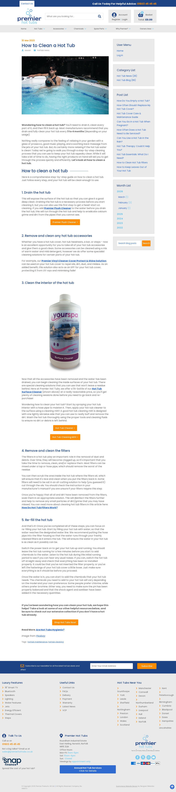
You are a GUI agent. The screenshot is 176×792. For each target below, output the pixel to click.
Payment (66, 698)
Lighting (7, 698)
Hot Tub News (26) (127, 75)
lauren (28, 50)
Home (23, 28)
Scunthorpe (123, 690)
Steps (6, 717)
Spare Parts (101, 28)
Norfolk (141, 721)
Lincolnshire (165, 726)
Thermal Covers (12, 714)
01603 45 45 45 (146, 4)
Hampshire (166, 721)
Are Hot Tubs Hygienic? (50, 629)
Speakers (8, 695)
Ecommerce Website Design (126, 786)
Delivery (65, 695)
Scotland (123, 724)
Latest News (67, 706)
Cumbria (165, 705)
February (123, 202)
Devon (140, 695)
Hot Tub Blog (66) (126, 80)
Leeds (121, 698)
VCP (63, 710)
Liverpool (142, 710)
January (122, 208)
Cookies (157, 751)
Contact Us (27, 3)
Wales (121, 721)
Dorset (164, 713)
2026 (134, 200)
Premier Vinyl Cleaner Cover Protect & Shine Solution (74, 261)
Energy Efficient (11, 710)
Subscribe (146, 666)
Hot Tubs (40, 28)
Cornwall (142, 692)
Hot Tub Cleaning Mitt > (65, 437)
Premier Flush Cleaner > (65, 222)
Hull (139, 714)
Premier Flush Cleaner (57, 208)
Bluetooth (8, 691)
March (121, 197)
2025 (120, 214)
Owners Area (147, 28)
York (121, 695)
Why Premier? (124, 28)
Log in (120, 55)
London (122, 717)
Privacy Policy (141, 751)
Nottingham (123, 708)
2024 (120, 218)
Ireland (141, 717)
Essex (163, 717)
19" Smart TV (10, 687)
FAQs (64, 691)
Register (117, 19)
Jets (5, 706)
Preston (122, 713)
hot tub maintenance (37, 641)
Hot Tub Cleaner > (65, 428)
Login (124, 19)
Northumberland (144, 701)
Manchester (143, 688)
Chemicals (80, 28)
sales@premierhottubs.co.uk (17, 751)
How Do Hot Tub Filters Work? (40, 507)
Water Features (11, 702)
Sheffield (123, 702)
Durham (141, 706)
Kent (163, 688)
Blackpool (165, 709)
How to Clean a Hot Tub (48, 45)
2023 (120, 223)
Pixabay (40, 636)
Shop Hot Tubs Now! (65, 622)
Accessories (60, 28)
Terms (133, 751)
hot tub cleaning (56, 641)
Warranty (66, 702)
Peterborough (166, 694)
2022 (120, 227)
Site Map (150, 751)
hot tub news (43, 50)
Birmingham (165, 700)
